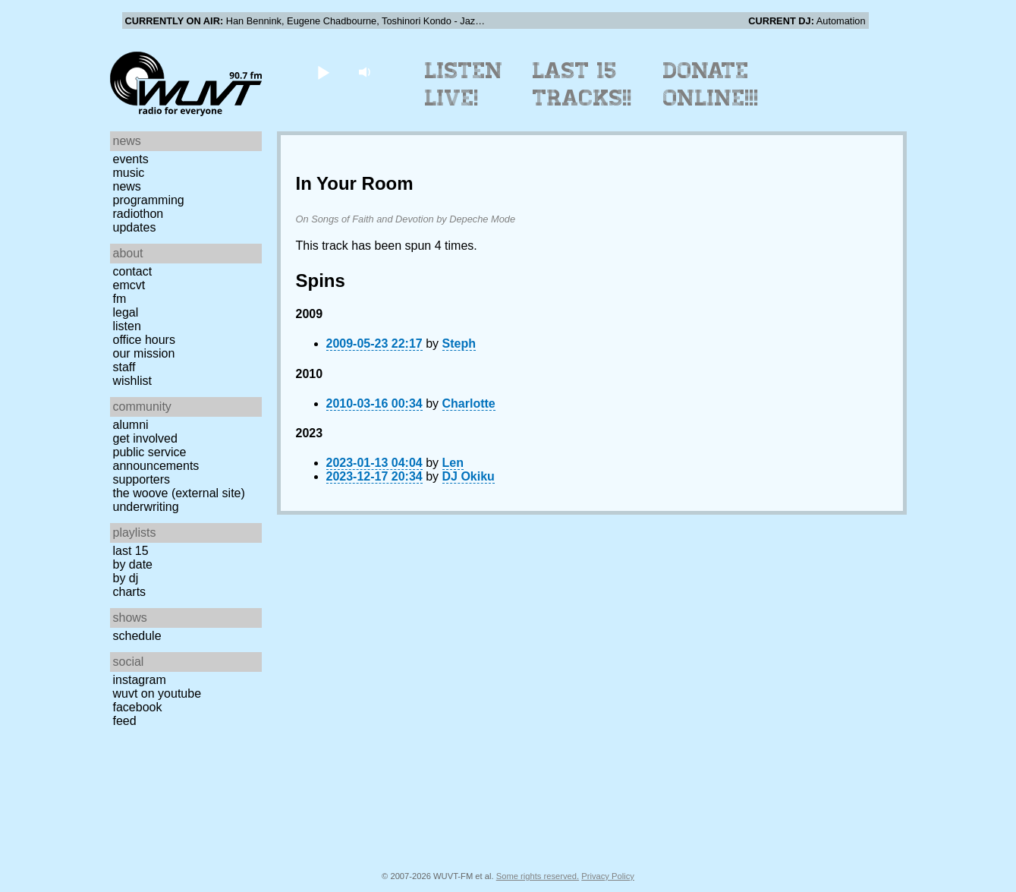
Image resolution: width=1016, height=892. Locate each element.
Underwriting (146, 506)
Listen (127, 326)
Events (131, 159)
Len (453, 462)
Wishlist (133, 380)
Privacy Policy (607, 876)
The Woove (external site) (179, 493)
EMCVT (129, 285)
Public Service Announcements (156, 459)
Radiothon (138, 213)
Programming (148, 200)
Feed (125, 720)
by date (133, 564)
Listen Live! (464, 84)
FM (120, 298)
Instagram (139, 679)
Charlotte (468, 403)
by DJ (126, 578)
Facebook (137, 707)
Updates (134, 227)
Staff (124, 367)
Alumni (131, 424)
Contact (133, 271)
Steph (459, 343)
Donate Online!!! (711, 84)
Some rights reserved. (537, 876)
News (127, 186)
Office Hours (144, 339)
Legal (126, 312)
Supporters (142, 479)
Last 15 (131, 550)
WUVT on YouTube (157, 693)
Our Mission (144, 353)
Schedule (137, 635)
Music (129, 172)
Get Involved (145, 438)
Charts (129, 591)
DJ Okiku (468, 476)
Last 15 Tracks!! (582, 84)
